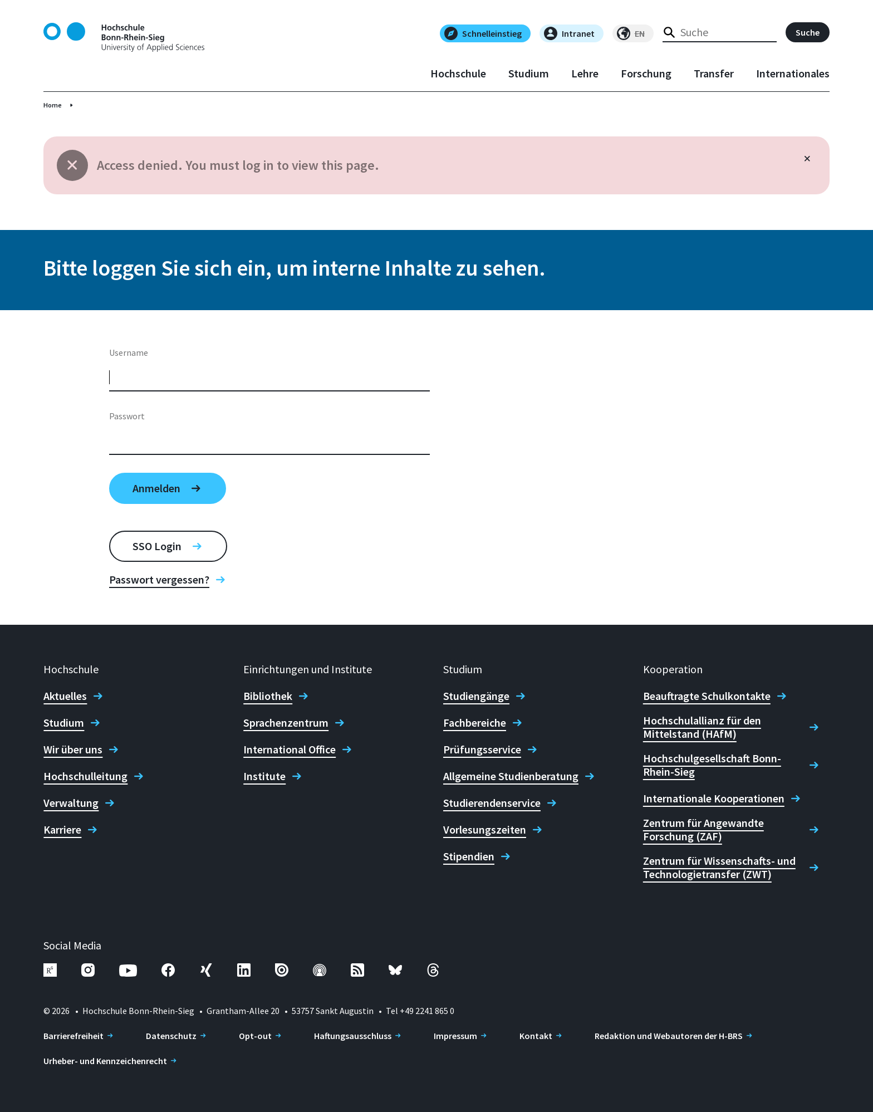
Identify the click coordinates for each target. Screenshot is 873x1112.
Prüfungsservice (482, 749)
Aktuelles (65, 696)
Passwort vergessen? (159, 579)
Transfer (714, 73)
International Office (289, 749)
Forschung (646, 73)
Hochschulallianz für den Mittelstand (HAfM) (702, 727)
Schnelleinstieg (483, 33)
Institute (264, 776)
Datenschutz (171, 1035)
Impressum (455, 1035)
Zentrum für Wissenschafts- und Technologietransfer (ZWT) (719, 867)
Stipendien (468, 856)
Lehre (585, 73)
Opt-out (255, 1035)
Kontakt (535, 1035)
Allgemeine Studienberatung (510, 776)
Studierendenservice (492, 803)
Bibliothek (267, 696)
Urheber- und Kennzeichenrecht (105, 1060)
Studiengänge (476, 696)
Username (128, 352)
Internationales (793, 73)
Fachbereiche (474, 722)
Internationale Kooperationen (713, 798)
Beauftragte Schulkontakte (707, 696)
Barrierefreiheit (73, 1035)
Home (52, 105)
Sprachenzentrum (285, 722)
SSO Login (157, 546)
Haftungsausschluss (352, 1035)
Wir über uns (72, 749)
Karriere (62, 829)
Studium (528, 73)
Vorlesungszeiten (484, 829)
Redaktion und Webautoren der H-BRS (669, 1035)
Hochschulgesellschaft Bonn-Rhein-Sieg (712, 765)
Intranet (569, 33)
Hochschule (458, 73)
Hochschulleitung (85, 776)
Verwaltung (71, 803)
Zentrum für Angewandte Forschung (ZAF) (703, 829)
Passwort (127, 416)
